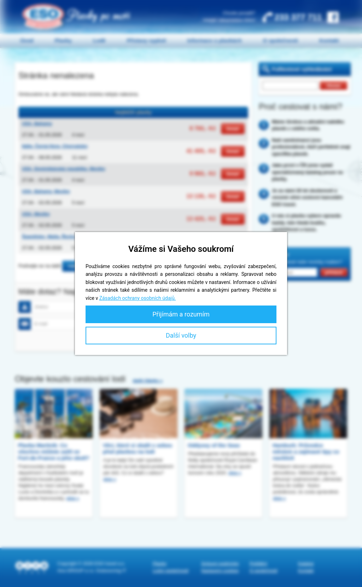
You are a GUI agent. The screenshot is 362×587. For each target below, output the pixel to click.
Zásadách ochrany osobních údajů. (137, 298)
